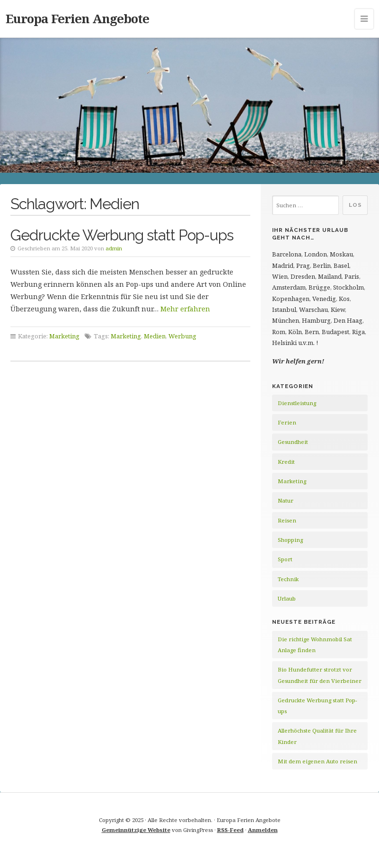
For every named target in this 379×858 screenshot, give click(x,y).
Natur (285, 500)
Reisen (287, 520)
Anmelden (263, 829)
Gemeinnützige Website (136, 829)
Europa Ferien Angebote (77, 18)
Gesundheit (293, 441)
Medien (155, 336)
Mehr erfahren (185, 308)
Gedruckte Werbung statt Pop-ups (121, 235)
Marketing (64, 336)
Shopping (290, 539)
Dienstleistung (297, 403)
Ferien (287, 422)
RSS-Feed (230, 829)
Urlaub (287, 598)
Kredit (286, 461)
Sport (285, 559)
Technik (288, 579)
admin (114, 248)
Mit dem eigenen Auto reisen (317, 761)
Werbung (182, 336)
